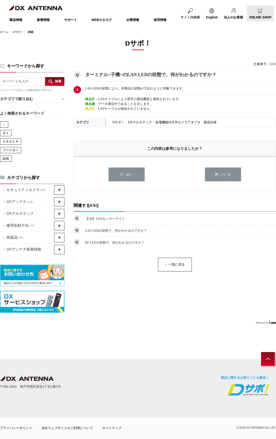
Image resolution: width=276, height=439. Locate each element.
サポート (70, 20)
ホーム (4, 32)
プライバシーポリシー (16, 428)
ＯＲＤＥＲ (11, 141)
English (212, 17)
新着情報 (43, 20)
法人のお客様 (233, 17)
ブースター (11, 150)
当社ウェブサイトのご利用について (67, 428)
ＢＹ (6, 133)
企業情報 (132, 20)
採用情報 (160, 20)
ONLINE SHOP (260, 17)
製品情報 (15, 20)
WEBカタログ (102, 20)
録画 (6, 158)
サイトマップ (111, 428)
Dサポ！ (18, 32)
